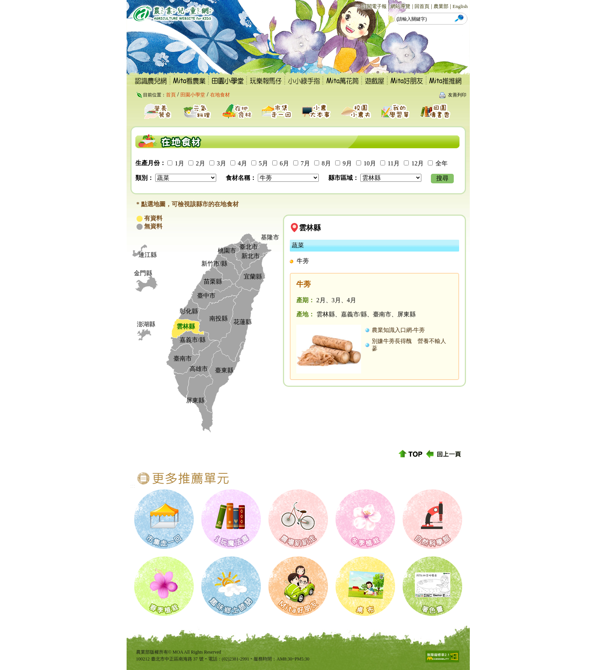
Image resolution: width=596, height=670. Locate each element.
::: (357, 6)
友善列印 (457, 95)
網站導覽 (400, 6)
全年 (441, 163)
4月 (242, 163)
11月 (394, 163)
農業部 (441, 6)
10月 (370, 163)
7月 (305, 163)
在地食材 (220, 95)
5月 (263, 163)
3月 (221, 163)
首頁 (171, 95)
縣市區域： (343, 178)
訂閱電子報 (374, 6)
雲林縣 (310, 228)
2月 (200, 163)
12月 (417, 163)
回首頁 (421, 6)
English (460, 6)
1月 (179, 163)
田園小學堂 (192, 95)
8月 (326, 163)
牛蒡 (303, 261)
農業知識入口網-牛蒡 (398, 330)
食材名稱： (241, 178)
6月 (284, 163)
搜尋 (442, 178)
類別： (144, 178)
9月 (347, 163)
